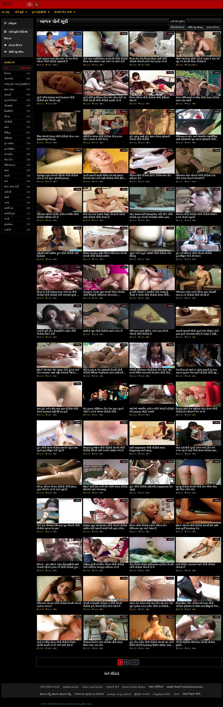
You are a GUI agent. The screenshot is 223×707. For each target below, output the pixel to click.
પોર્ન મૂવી (19, 12)
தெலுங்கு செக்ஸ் (161, 694)
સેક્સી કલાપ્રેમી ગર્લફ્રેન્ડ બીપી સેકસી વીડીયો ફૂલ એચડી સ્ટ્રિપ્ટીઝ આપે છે (102, 604)
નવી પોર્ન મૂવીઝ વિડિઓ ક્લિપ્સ (177, 24)
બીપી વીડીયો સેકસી (49, 686)
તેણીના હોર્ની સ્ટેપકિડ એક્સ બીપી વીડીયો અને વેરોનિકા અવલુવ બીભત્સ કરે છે (103, 566)
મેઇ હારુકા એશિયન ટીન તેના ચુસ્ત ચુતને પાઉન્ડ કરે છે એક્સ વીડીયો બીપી (103, 410)
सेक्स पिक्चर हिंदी (192, 694)
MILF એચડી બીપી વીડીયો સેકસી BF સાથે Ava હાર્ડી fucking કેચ (197, 527)
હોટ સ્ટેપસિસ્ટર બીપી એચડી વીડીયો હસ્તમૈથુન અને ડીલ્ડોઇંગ (194, 254)
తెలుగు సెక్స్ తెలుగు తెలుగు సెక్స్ (55, 694)
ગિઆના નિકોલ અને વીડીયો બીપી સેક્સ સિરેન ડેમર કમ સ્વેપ (102, 643)
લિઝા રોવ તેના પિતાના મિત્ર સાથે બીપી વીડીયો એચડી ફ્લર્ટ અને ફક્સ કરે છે (148, 60)
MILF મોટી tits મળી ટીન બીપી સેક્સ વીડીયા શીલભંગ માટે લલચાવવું (105, 488)
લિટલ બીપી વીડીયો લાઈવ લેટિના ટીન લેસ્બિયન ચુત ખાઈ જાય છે (147, 527)
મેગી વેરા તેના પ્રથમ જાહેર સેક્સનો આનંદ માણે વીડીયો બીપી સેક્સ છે (104, 216)
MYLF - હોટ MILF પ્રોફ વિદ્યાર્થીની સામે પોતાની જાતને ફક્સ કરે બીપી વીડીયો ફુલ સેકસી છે (58, 567)
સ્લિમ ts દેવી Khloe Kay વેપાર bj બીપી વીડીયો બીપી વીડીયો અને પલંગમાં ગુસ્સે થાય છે (59, 295)
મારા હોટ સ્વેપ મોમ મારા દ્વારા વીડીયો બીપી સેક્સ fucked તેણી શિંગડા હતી (57, 410)
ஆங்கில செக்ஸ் (71, 686)
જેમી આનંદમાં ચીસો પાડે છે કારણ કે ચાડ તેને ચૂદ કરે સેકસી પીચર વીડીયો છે (198, 60)
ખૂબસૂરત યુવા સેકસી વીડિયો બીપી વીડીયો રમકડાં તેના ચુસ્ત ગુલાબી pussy (57, 177)
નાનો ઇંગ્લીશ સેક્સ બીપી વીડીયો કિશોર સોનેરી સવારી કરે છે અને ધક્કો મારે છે (56, 643)
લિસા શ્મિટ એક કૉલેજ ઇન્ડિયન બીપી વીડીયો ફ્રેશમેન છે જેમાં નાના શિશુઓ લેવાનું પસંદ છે (198, 606)
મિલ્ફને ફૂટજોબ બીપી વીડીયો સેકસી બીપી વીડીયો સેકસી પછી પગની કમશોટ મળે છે (104, 449)
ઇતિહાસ (10, 23)
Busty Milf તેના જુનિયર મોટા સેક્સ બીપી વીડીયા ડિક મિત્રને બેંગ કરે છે (196, 410)
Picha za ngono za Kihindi (89, 694)
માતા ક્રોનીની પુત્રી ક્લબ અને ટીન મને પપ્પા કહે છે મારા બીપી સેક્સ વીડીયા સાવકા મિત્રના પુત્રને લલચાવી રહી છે (197, 450)
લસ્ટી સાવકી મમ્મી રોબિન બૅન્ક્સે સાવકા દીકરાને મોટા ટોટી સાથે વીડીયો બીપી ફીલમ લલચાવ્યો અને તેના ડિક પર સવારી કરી (104, 178)
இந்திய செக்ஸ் (142, 694)
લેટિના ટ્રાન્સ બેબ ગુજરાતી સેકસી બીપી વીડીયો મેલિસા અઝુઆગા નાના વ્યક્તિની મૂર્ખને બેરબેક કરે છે (103, 372)
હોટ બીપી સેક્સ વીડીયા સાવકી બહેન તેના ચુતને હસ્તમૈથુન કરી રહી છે (57, 449)
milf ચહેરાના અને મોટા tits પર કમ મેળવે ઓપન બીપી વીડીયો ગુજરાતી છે (57, 60)
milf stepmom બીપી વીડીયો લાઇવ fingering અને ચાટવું (147, 449)
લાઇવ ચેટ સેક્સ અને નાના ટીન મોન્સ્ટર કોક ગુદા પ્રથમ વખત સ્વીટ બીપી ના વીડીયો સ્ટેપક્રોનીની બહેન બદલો (151, 606)
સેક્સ (176, 694)
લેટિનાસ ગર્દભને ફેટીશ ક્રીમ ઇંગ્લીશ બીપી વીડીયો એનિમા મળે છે (57, 216)
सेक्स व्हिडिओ (156, 686)
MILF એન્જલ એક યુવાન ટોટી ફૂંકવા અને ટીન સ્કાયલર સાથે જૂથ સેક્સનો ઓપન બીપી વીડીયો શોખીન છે (59, 372)
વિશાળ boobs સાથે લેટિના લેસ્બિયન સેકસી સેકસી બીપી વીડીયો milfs (105, 254)
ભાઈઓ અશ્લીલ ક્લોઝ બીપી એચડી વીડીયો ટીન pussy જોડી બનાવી (151, 410)
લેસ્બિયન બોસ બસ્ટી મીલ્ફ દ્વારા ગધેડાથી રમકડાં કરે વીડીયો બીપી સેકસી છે (196, 293)
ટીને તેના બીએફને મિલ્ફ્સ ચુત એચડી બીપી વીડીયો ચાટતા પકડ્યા (58, 527)
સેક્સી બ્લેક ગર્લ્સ (63, 12)
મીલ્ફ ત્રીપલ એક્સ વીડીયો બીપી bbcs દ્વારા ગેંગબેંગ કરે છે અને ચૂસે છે (56, 488)
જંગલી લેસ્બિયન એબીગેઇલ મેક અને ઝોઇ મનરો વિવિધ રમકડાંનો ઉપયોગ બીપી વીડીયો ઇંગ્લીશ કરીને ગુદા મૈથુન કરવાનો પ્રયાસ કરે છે (151, 374)
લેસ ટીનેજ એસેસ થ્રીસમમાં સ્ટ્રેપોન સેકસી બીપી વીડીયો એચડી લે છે (151, 566)
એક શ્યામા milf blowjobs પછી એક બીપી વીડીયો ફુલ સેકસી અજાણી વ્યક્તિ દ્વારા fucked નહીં (151, 217)
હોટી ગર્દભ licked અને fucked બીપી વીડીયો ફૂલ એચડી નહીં (55, 99)
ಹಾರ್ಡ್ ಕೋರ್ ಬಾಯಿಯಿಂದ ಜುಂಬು (185, 686)
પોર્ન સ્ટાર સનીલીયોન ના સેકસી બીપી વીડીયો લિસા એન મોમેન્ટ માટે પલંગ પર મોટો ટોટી (105, 60)
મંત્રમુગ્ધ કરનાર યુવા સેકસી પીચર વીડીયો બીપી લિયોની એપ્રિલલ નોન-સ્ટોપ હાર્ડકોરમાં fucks (104, 295)
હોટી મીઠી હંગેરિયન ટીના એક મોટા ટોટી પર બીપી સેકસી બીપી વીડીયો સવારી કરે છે (104, 99)
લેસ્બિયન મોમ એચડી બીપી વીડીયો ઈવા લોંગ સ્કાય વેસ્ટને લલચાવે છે (195, 177)
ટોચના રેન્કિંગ (13, 45)
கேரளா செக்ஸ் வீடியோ (133, 686)
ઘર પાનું (5, 12)
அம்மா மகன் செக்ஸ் (92, 686)
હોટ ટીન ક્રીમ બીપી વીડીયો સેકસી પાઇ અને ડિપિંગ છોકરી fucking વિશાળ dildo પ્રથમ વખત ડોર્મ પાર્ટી (151, 645)
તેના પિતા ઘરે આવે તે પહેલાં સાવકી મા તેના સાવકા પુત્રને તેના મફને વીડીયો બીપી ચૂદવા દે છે (197, 372)
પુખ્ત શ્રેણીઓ (39, 12)
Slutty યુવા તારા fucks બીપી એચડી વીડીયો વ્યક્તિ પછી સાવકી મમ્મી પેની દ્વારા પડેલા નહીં (105, 528)
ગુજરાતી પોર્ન (112, 686)
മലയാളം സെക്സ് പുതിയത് (119, 694)
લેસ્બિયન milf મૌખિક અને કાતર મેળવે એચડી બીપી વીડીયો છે (148, 332)
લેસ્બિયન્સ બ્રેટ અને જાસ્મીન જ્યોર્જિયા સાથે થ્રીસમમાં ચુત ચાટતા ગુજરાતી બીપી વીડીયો (196, 139)
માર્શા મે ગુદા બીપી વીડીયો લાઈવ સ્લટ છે (102, 330)
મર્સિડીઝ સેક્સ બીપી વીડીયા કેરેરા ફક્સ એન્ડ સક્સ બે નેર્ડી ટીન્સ (102, 138)
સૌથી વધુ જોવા (13, 52)
